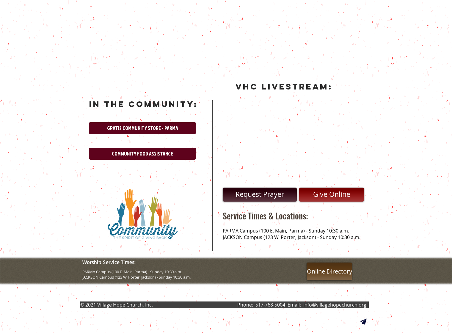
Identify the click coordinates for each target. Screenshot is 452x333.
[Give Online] (331, 195)
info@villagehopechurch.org (334, 304)
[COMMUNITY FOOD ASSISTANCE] (142, 154)
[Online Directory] (329, 271)
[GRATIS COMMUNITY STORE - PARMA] (142, 128)
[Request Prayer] (260, 195)
